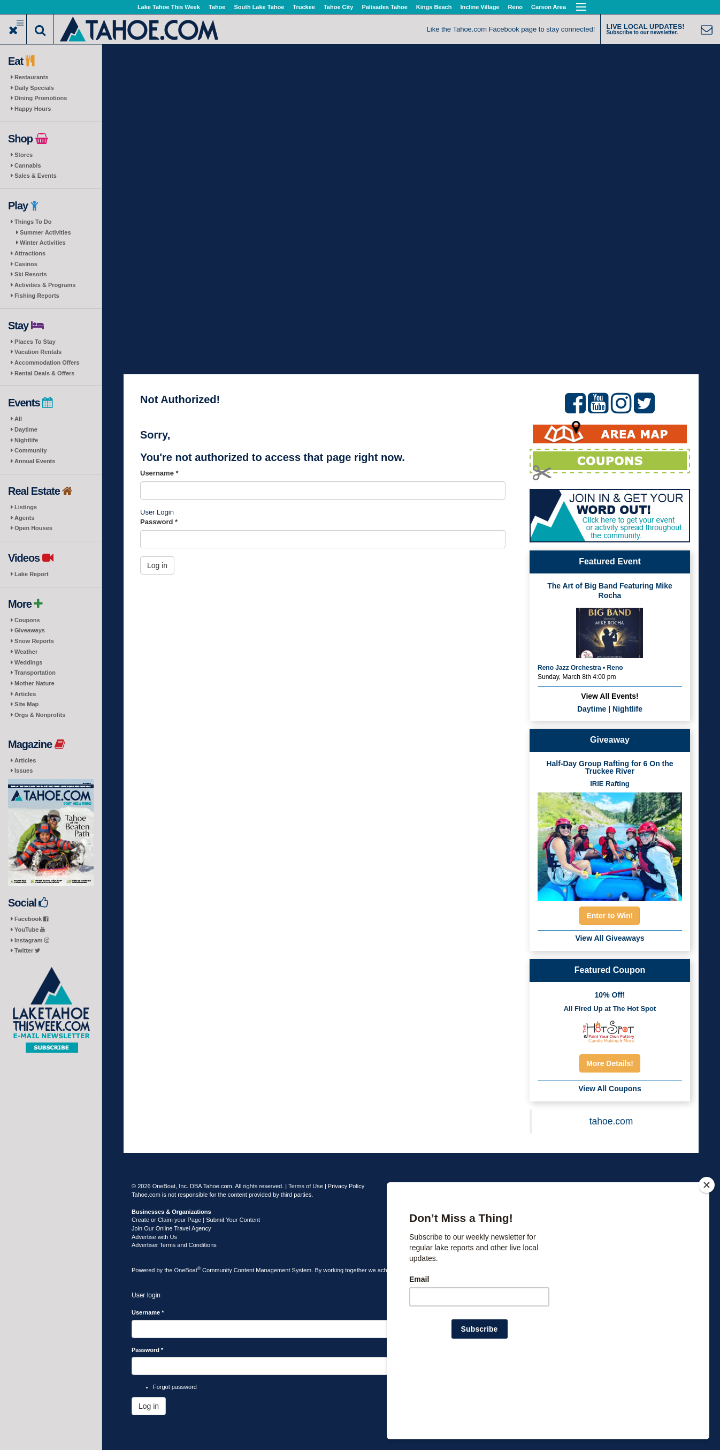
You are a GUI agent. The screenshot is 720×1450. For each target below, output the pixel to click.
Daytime (25, 429)
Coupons (27, 620)
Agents (24, 518)
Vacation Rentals (38, 352)
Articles (25, 694)
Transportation (35, 672)
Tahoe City (338, 7)
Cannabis (27, 165)
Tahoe (217, 7)
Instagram (31, 940)
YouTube (29, 929)
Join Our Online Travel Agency (171, 1228)
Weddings (28, 662)
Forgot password (175, 1387)
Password (159, 522)
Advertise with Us (154, 1237)
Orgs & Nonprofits (39, 715)
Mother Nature (34, 683)
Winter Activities (43, 242)
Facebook (31, 919)
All (18, 419)
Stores (23, 155)
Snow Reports (34, 641)
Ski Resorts (30, 274)
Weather (25, 651)
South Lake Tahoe (259, 7)
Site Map (26, 704)
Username (159, 473)
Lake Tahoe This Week (168, 7)
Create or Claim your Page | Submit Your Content (196, 1220)
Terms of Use (305, 1186)
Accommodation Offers (47, 362)
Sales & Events (35, 175)
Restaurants (31, 77)
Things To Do (32, 221)
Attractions (29, 253)
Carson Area (548, 7)
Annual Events (34, 461)
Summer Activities (45, 232)
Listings (25, 507)
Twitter (27, 950)
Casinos (25, 264)
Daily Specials (34, 88)
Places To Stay (35, 341)
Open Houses (33, 528)
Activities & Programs (44, 285)
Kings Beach (434, 7)
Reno (515, 7)
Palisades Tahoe (384, 7)
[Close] (707, 1254)
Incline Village (479, 7)
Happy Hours (32, 108)
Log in (157, 565)
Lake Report (31, 574)
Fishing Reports (36, 295)
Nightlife (26, 440)
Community (30, 450)
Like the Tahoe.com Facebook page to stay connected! (511, 29)
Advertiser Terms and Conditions (174, 1245)
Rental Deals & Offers (44, 373)
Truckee (304, 7)
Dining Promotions (40, 98)
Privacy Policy (346, 1186)
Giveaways (29, 630)
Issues (23, 770)
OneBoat (187, 1270)
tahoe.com (611, 1121)
